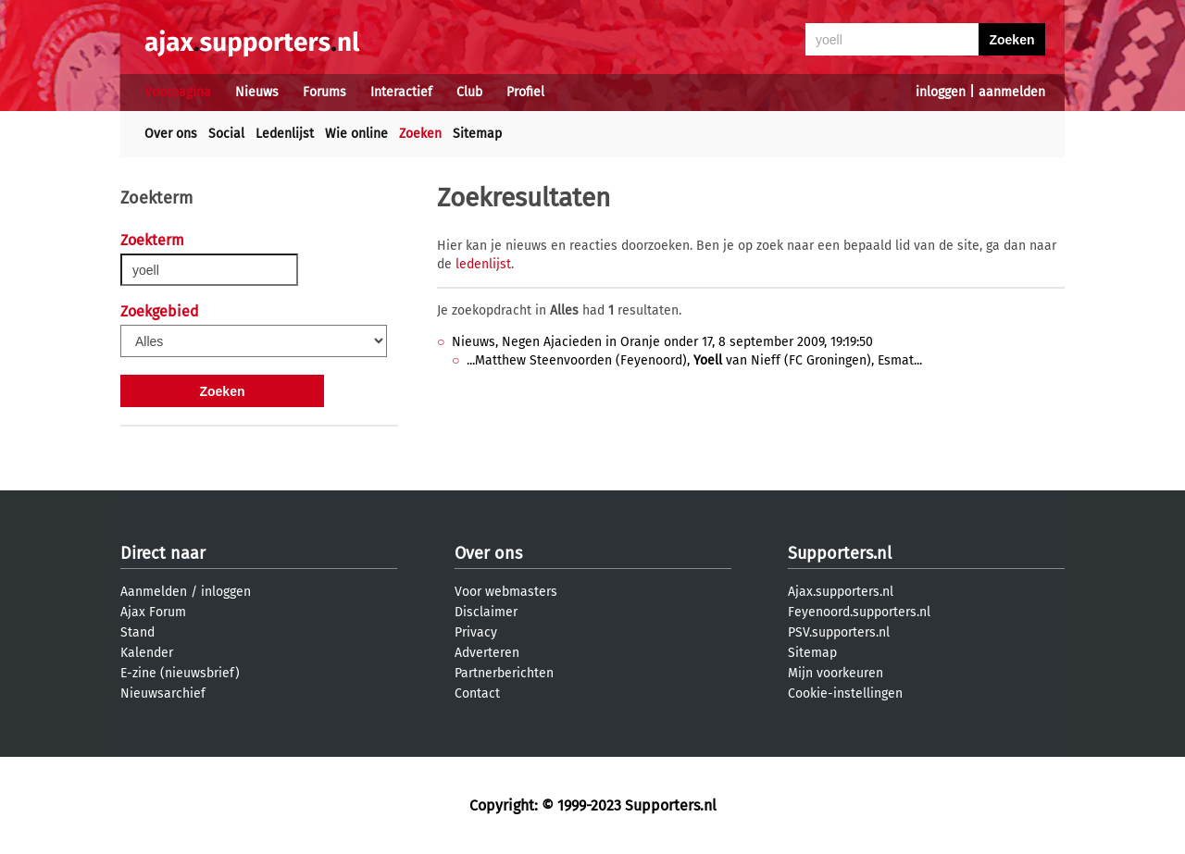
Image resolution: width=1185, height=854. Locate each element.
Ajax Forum (153, 612)
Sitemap (477, 134)
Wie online (356, 134)
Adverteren (487, 653)
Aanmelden (153, 592)
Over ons (170, 134)
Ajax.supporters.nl (840, 592)
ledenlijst (483, 264)
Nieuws (257, 92)
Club (469, 92)
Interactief (401, 92)
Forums (324, 92)
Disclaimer (486, 612)
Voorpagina (177, 92)
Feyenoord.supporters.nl (859, 612)
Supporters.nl (840, 553)
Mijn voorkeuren (835, 673)
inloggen (941, 92)
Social (226, 134)
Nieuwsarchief (163, 693)
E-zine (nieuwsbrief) (180, 673)
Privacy (476, 632)
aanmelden (1012, 92)
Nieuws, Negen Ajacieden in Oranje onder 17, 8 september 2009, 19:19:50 (662, 342)
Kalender (146, 653)
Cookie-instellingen (845, 693)
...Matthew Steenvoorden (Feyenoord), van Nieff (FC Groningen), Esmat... (694, 360)
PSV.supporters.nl (839, 632)
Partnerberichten (504, 673)
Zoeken (420, 134)
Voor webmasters (506, 592)
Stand (137, 632)
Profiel (525, 92)
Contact (477, 693)
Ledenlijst (285, 134)
